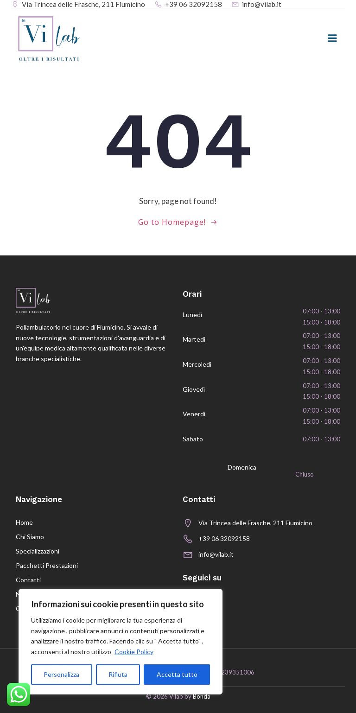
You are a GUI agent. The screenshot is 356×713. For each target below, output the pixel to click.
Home (24, 522)
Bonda (201, 696)
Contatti (28, 580)
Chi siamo (30, 537)
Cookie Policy (133, 652)
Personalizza (61, 674)
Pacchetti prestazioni (47, 565)
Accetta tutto (177, 674)
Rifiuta (117, 674)
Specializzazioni (37, 551)
